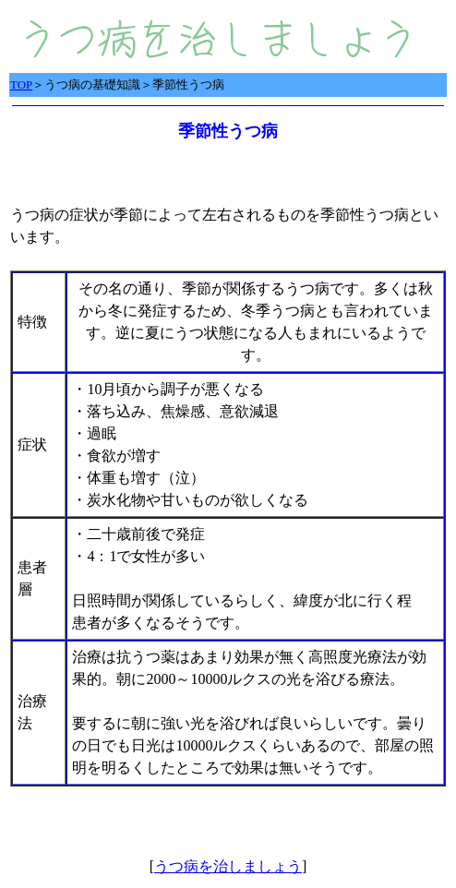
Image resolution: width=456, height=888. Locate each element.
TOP (21, 84)
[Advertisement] (226, 818)
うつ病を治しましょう (228, 866)
